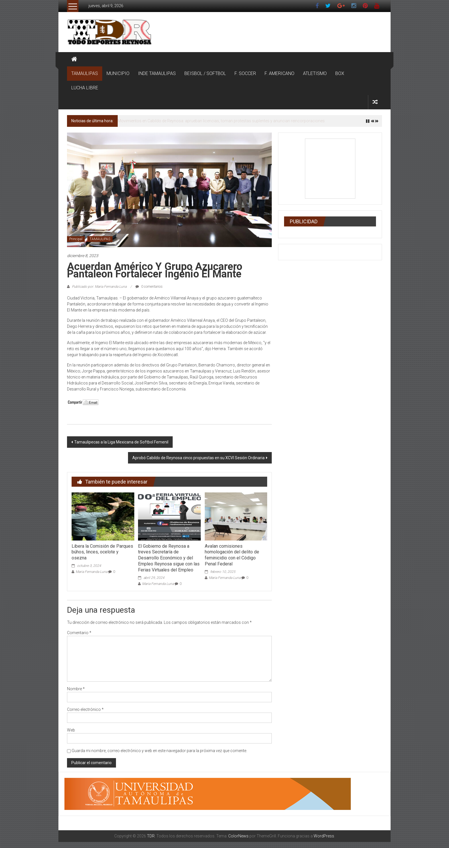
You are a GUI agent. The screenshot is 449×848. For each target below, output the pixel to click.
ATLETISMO (315, 73)
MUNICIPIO (118, 73)
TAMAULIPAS (84, 73)
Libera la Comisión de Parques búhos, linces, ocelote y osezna (102, 552)
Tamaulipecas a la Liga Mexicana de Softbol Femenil (121, 442)
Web (71, 730)
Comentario (79, 632)
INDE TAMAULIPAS (157, 73)
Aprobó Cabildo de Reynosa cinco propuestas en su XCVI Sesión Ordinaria (198, 457)
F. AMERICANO (279, 73)
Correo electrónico (85, 709)
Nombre (76, 689)
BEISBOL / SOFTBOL (205, 73)
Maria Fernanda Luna (91, 572)
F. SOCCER (245, 73)
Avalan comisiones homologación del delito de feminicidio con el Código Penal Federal (232, 555)
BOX (339, 73)
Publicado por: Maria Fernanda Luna (99, 287)
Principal (75, 239)
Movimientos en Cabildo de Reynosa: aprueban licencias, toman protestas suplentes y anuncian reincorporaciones (221, 121)
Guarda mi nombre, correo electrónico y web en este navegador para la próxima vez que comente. (159, 750)
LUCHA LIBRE (84, 87)
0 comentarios (149, 287)
